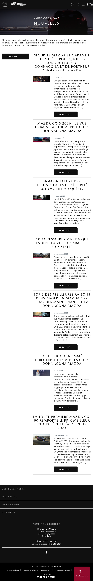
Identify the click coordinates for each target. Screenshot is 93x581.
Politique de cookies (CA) (62, 570)
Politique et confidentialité (30, 570)
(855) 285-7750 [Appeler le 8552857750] (50, 541)
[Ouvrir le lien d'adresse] (46, 534)
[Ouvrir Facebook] (46, 552)
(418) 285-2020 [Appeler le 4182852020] (54, 544)
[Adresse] (80, 4)
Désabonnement (46, 570)
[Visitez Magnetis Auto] (46, 577)
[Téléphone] (72, 4)
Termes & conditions (12, 570)
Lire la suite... (65, 114)
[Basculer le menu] (88, 4)
